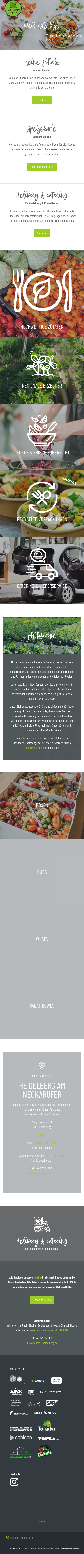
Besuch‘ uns (42, 100)
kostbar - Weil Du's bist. (20, 1537)
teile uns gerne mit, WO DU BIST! (50, 1330)
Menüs (37, 1277)
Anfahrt (42, 1134)
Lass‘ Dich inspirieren (42, 166)
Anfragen (42, 233)
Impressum (29, 1548)
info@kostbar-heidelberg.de (42, 1173)
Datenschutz (16, 1548)
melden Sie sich (33, 747)
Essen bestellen (42, 1300)
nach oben (42, 1521)
